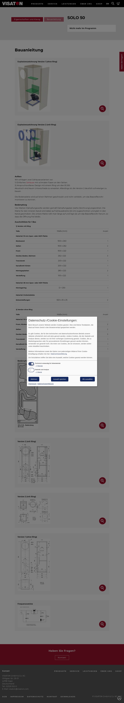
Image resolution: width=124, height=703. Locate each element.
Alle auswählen (87, 379)
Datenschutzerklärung (59, 354)
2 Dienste (39, 366)
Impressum (32, 384)
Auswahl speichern (59, 379)
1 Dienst (38, 372)
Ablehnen (34, 379)
